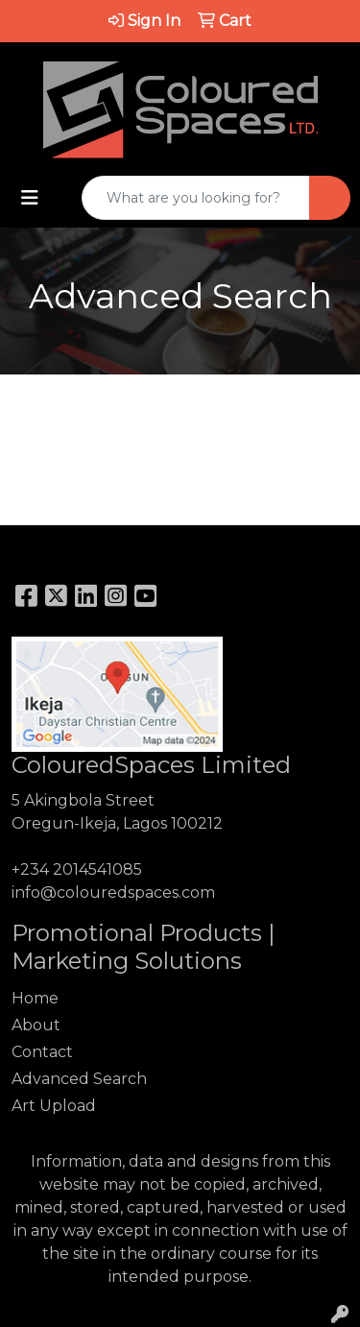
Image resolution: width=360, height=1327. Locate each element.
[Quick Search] (196, 198)
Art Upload (54, 1106)
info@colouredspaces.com (113, 892)
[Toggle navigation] (30, 197)
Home (35, 998)
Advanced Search (79, 1079)
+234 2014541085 (77, 869)
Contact (42, 1052)
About (36, 1025)
